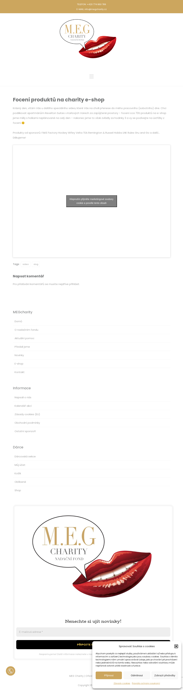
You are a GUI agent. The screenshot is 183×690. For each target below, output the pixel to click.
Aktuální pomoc (24, 338)
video (26, 264)
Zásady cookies (122, 683)
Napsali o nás (23, 397)
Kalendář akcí (23, 406)
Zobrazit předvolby (164, 675)
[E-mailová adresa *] (93, 632)
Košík (18, 473)
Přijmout (108, 675)
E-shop (19, 363)
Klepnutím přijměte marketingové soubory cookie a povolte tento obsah (91, 201)
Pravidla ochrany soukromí (146, 683)
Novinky (19, 355)
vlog (36, 264)
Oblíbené (20, 482)
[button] (176, 646)
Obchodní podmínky (27, 422)
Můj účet (20, 465)
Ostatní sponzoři (25, 431)
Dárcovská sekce (25, 456)
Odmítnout (137, 675)
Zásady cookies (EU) (27, 414)
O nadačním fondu (26, 330)
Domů (18, 321)
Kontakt (20, 372)
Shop (18, 490)
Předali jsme (22, 346)
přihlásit (74, 284)
